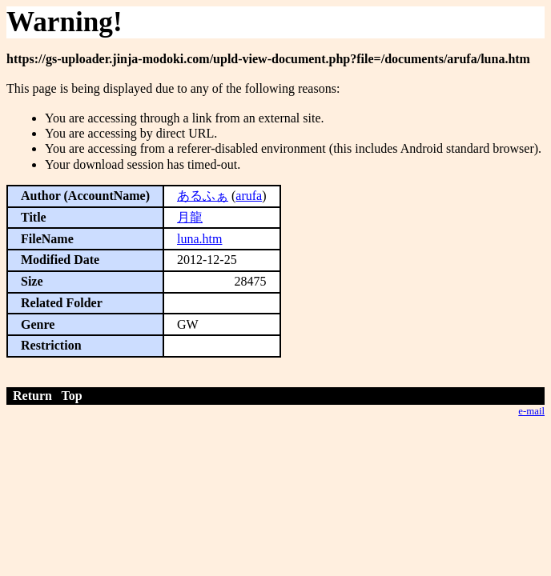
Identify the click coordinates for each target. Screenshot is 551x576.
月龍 (190, 217)
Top (72, 395)
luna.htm (199, 239)
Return (32, 395)
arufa (248, 195)
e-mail (531, 411)
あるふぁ (202, 195)
